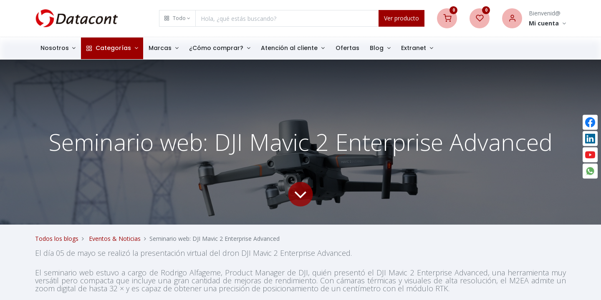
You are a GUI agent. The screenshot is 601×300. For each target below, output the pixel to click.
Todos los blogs (56, 238)
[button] (177, 18)
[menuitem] (347, 48)
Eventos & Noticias (115, 238)
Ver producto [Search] (401, 18)
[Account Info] (547, 23)
